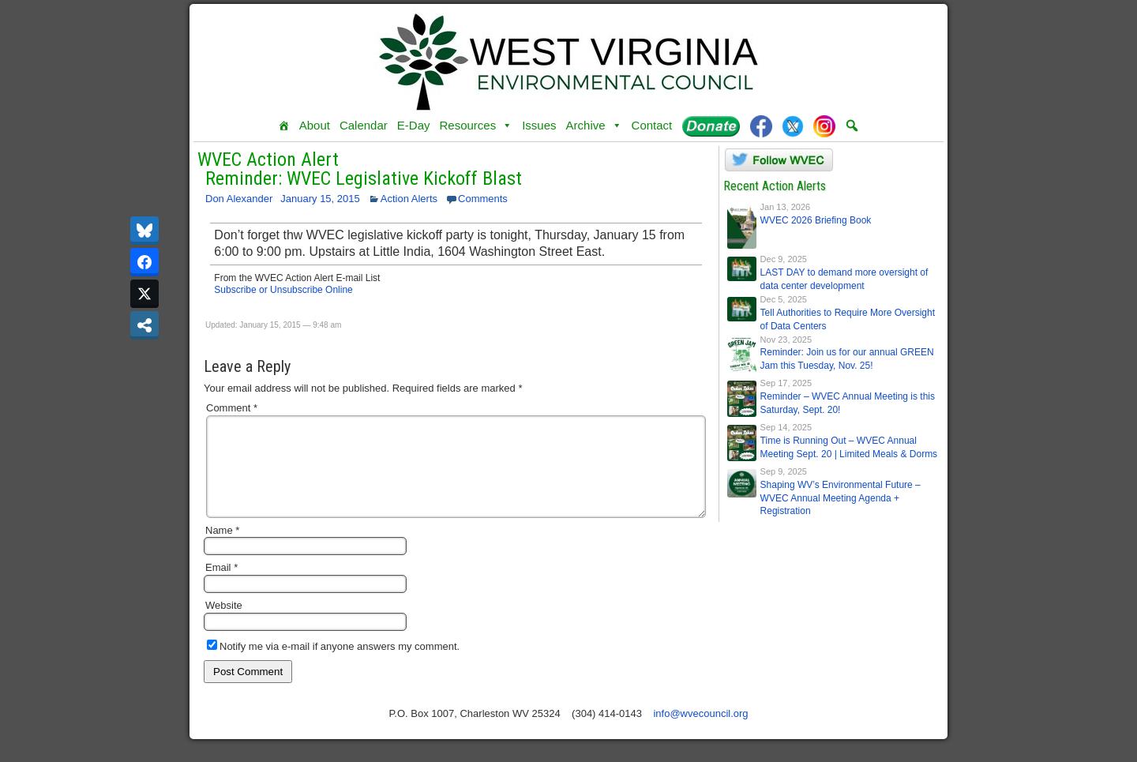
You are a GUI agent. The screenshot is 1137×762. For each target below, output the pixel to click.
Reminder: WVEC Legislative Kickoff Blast (363, 178)
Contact (652, 125)
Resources (475, 125)
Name (222, 549)
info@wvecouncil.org (700, 732)
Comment (231, 408)
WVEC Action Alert (268, 159)
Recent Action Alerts (774, 185)
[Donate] (711, 125)
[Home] (284, 125)
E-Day (413, 125)
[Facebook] (761, 125)
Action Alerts (409, 199)
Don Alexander (238, 199)
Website (223, 624)
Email (221, 586)
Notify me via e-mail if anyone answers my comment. (333, 665)
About (314, 125)
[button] (852, 125)
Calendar (364, 125)
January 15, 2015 (319, 199)
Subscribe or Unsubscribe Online (283, 289)
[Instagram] (824, 125)
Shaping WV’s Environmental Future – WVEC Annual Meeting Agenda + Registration (840, 498)
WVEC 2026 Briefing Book (816, 220)
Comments (483, 199)
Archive (594, 125)
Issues (539, 125)
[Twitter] (793, 125)
